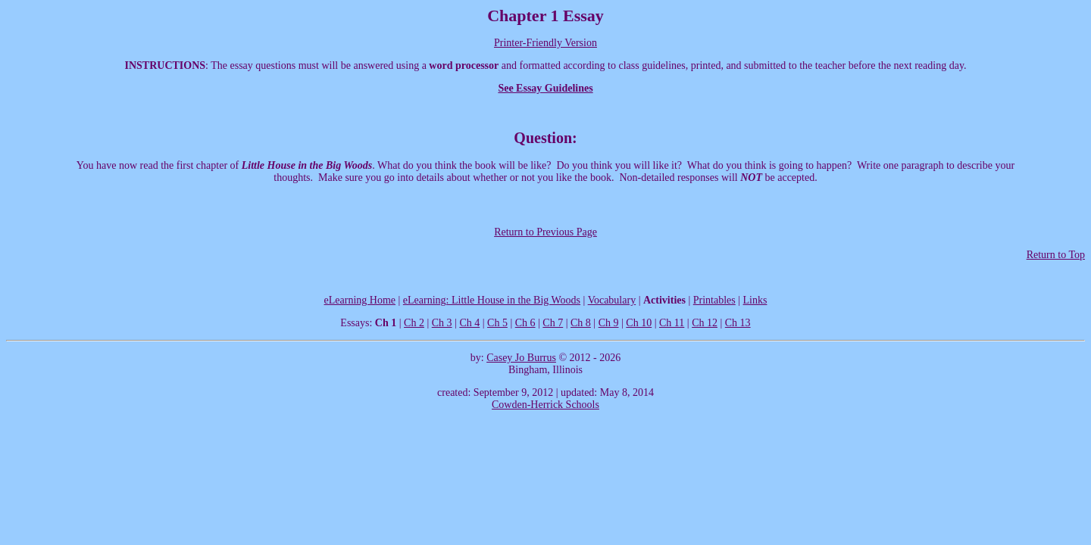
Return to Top (1056, 254)
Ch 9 (609, 323)
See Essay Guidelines (545, 88)
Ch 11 (671, 323)
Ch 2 (414, 323)
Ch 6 (525, 323)
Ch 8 (581, 323)
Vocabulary (612, 300)
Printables (714, 300)
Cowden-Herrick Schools (545, 404)
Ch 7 (552, 323)
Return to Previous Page (545, 232)
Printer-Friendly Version (545, 42)
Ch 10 (639, 323)
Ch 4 (469, 323)
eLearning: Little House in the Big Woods (491, 300)
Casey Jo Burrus (521, 357)
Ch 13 (738, 323)
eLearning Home (359, 300)
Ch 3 (442, 323)
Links (755, 300)
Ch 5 (497, 323)
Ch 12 (704, 323)
